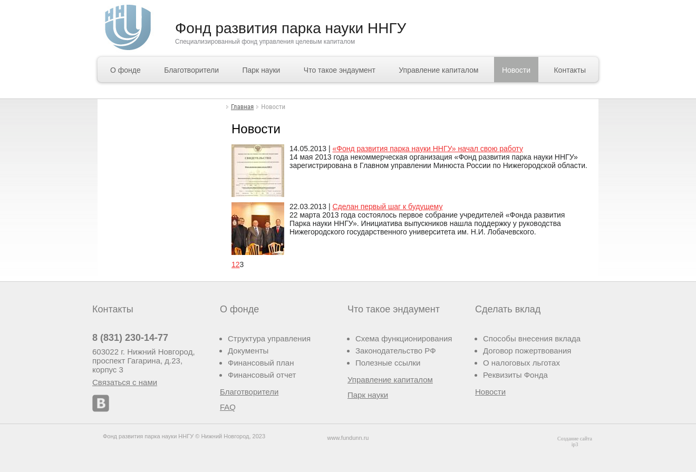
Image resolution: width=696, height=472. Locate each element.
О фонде (125, 70)
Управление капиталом (438, 70)
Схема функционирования (403, 338)
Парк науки (261, 70)
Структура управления (269, 338)
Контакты (569, 70)
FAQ (228, 406)
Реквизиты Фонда (515, 374)
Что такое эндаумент (339, 70)
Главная (242, 107)
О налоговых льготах (521, 362)
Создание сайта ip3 (574, 441)
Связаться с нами (124, 382)
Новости (516, 70)
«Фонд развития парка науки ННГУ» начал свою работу (427, 148)
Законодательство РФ (395, 350)
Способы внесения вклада (532, 338)
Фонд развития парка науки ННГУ (290, 28)
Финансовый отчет (262, 374)
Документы (248, 350)
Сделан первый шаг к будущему (387, 206)
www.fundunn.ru (348, 438)
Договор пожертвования (527, 350)
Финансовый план (261, 362)
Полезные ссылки (388, 362)
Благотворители (191, 70)
